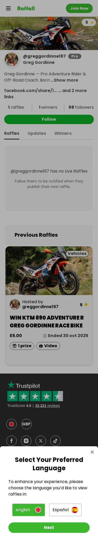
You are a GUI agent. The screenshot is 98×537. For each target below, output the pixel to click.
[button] (28, 510)
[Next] (49, 527)
